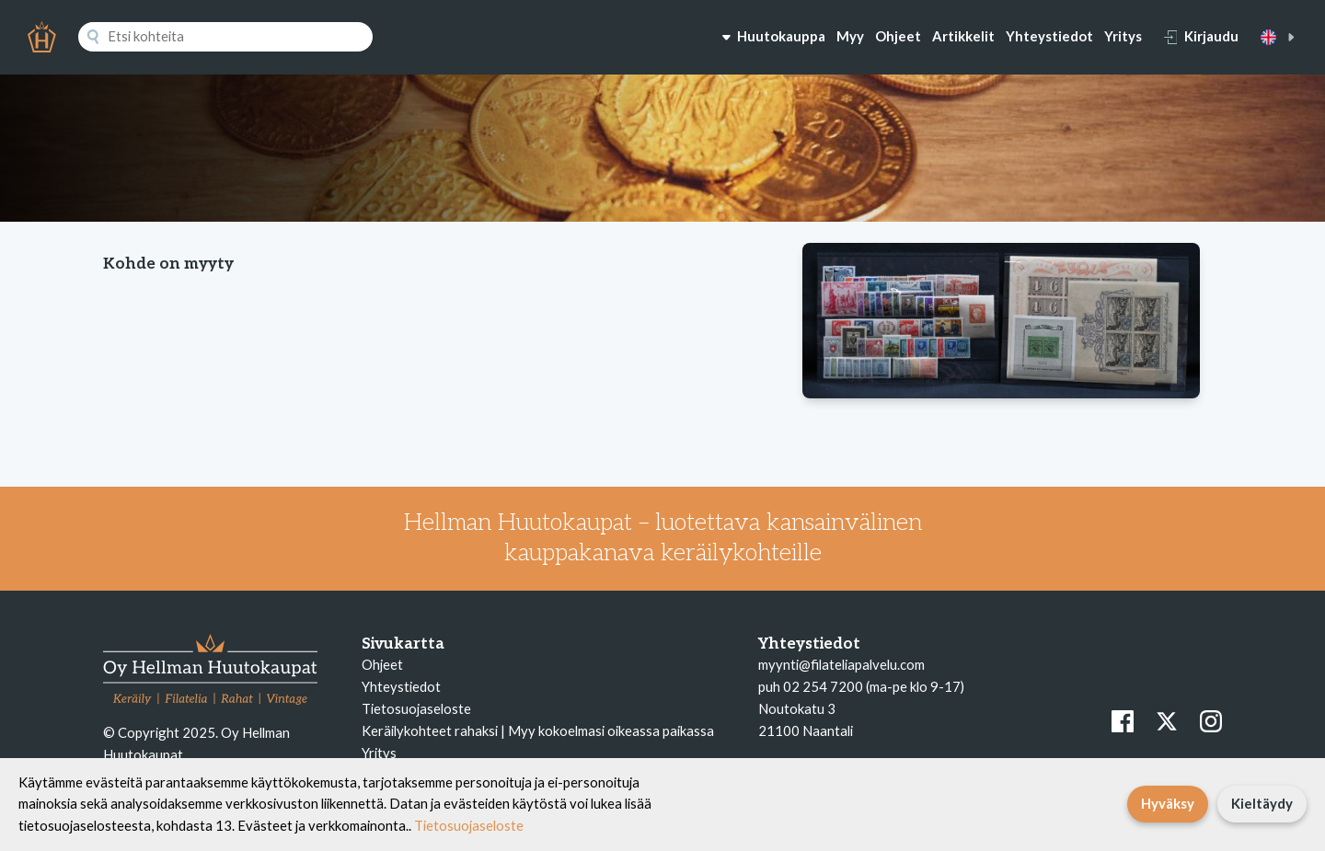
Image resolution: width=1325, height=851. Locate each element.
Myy (850, 36)
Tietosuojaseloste (416, 708)
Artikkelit (963, 36)
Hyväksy (1167, 803)
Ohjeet (898, 36)
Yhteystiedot (1049, 36)
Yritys (1123, 36)
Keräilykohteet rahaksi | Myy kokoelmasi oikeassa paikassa (538, 730)
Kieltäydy (1262, 803)
